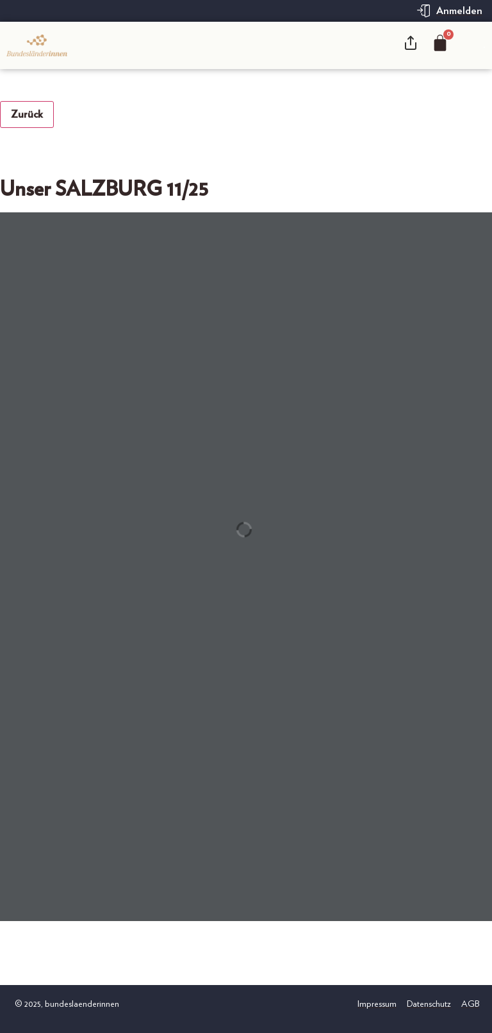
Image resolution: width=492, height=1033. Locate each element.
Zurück (27, 114)
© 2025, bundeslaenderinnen (66, 1004)
